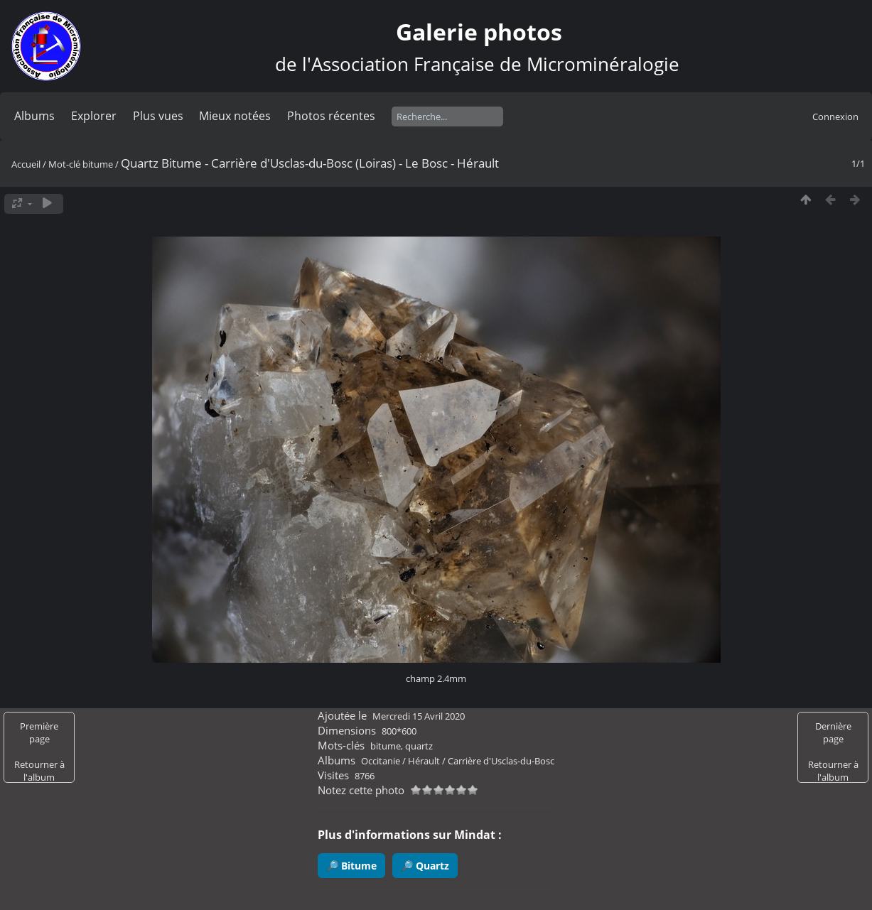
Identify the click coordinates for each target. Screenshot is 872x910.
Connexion (835, 116)
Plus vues (158, 116)
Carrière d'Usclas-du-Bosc (501, 760)
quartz (419, 746)
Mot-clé (64, 164)
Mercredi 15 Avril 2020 (418, 716)
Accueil (26, 164)
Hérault (424, 760)
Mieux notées (235, 116)
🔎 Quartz (425, 865)
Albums (34, 116)
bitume (97, 164)
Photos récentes (331, 116)
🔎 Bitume (351, 865)
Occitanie (380, 760)
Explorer (94, 116)
